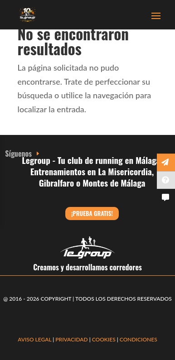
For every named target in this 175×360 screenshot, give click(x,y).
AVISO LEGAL (34, 339)
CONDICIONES (138, 339)
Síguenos (18, 153)
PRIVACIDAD (72, 339)
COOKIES (104, 339)
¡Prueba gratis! (91, 213)
